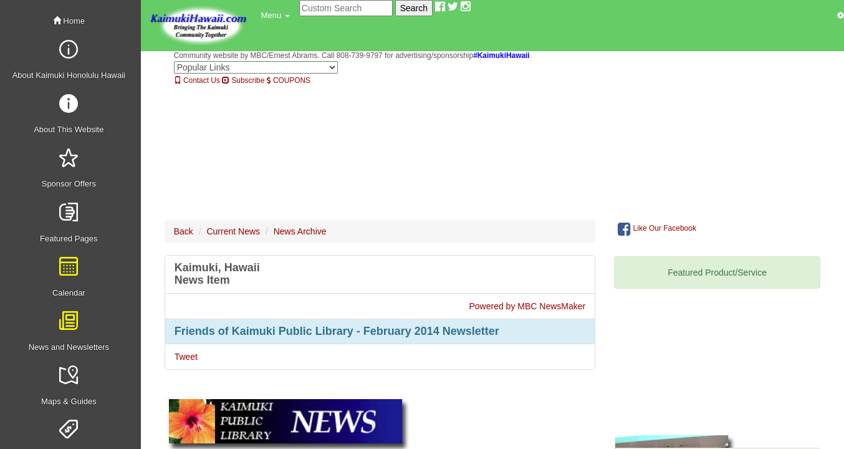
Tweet (186, 357)
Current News (233, 231)
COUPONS (288, 80)
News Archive (300, 231)
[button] (275, 15)
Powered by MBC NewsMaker (527, 306)
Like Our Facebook (657, 228)
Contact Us (197, 80)
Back (183, 231)
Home (69, 21)
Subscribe (243, 80)
